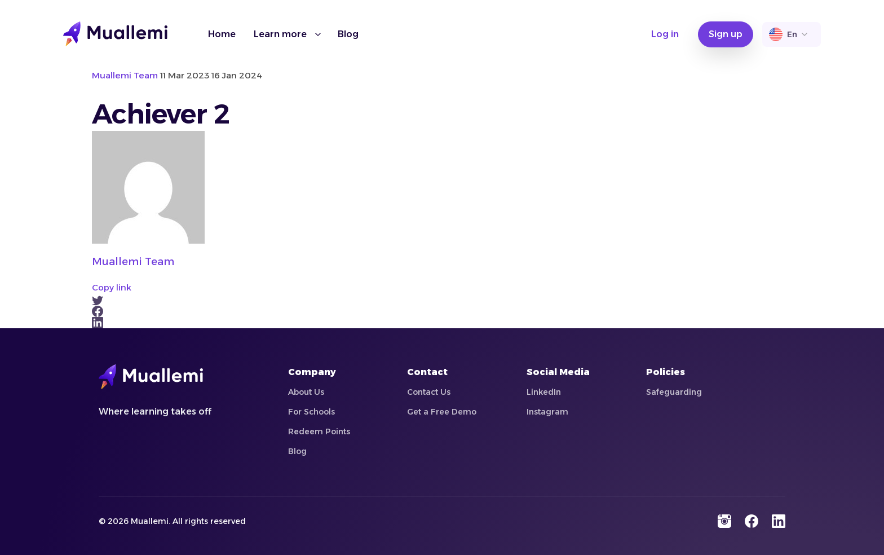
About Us (306, 392)
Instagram (547, 412)
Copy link (111, 287)
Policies (665, 372)
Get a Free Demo (441, 412)
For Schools (311, 412)
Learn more (280, 34)
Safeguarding (674, 392)
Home (222, 34)
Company (312, 372)
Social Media (558, 372)
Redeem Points (319, 431)
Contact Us (428, 392)
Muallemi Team (133, 262)
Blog (348, 34)
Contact (427, 372)
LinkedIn (544, 392)
